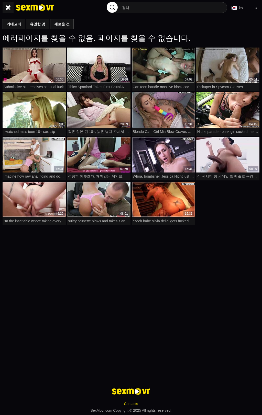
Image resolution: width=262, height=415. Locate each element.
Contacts (131, 404)
